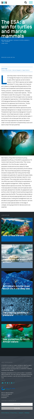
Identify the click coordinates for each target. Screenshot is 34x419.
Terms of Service (5, 412)
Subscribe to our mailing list (8, 400)
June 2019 (4, 43)
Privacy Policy (14, 412)
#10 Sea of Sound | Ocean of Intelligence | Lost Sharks (15, 41)
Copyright (21, 412)
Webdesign (27, 412)
